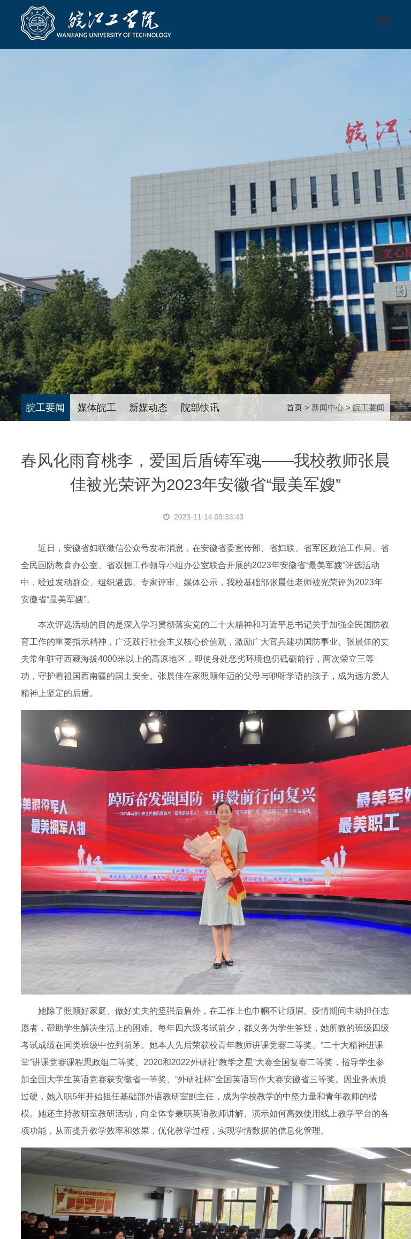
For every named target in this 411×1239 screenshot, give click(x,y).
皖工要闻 (45, 407)
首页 (294, 407)
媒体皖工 (97, 407)
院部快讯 (200, 407)
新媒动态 (148, 407)
